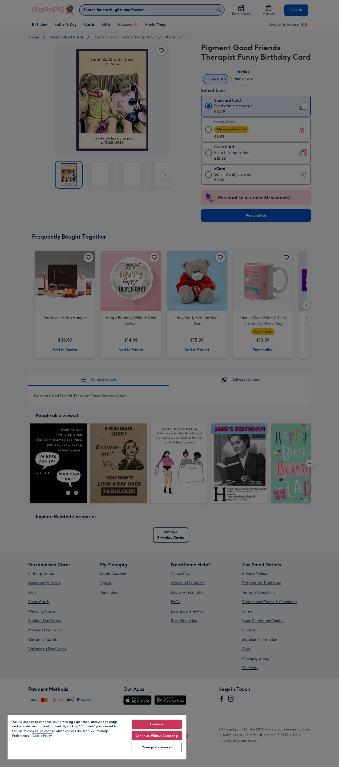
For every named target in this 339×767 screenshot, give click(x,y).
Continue (156, 724)
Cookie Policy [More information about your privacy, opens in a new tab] (42, 736)
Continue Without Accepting (157, 736)
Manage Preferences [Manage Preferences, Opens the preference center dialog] (156, 747)
